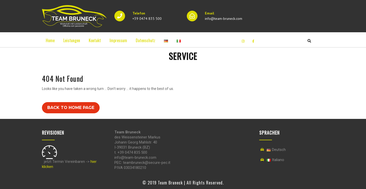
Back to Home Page (70, 107)
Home (50, 40)
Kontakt (95, 40)
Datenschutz (145, 40)
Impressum (118, 40)
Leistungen (71, 40)
